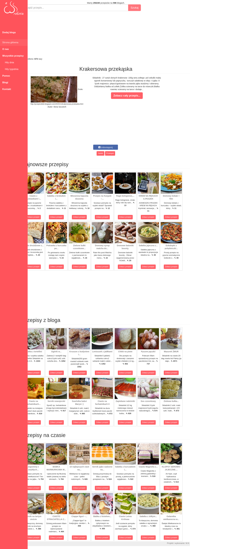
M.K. (195, 543)
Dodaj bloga (9, 32)
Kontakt (6, 89)
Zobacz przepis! (40, 217)
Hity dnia (8, 62)
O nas (5, 49)
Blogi (5, 82)
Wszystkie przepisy (13, 56)
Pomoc (6, 76)
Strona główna (10, 42)
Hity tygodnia (10, 69)
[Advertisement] (113, 34)
